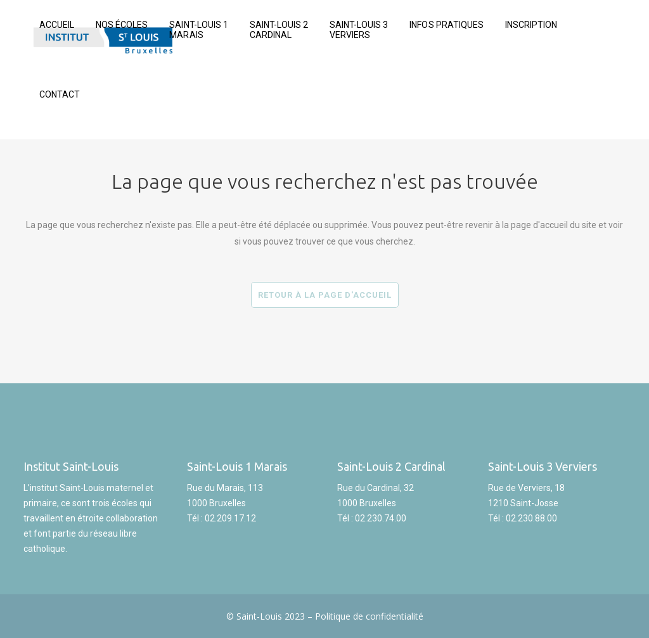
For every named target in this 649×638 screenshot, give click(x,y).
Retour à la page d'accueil (325, 295)
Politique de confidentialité (369, 616)
